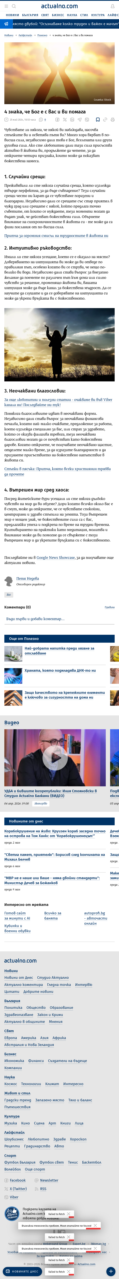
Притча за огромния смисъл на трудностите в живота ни (56, 236)
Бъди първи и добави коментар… (35, 619)
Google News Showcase (56, 558)
